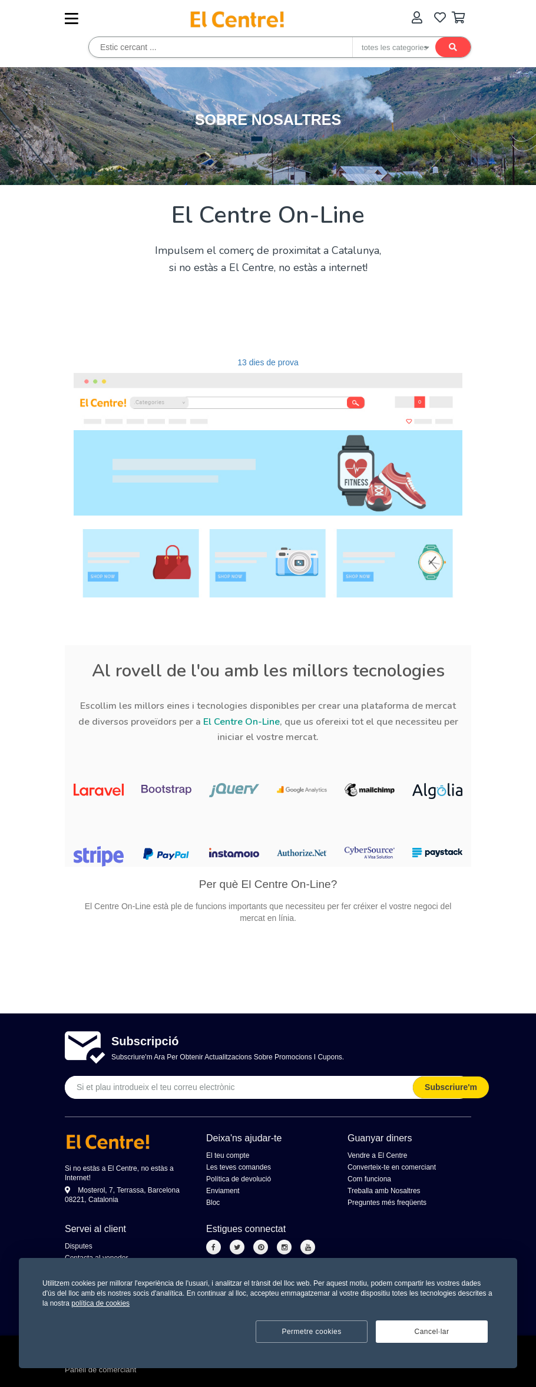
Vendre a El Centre (377, 1155)
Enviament (223, 1191)
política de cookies (100, 1303)
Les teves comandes (238, 1167)
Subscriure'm (451, 1087)
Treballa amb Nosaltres (384, 1191)
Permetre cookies (311, 1331)
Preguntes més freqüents (387, 1202)
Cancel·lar (431, 1331)
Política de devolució (238, 1179)
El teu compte (227, 1155)
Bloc (213, 1202)
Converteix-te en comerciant (392, 1167)
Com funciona (369, 1179)
